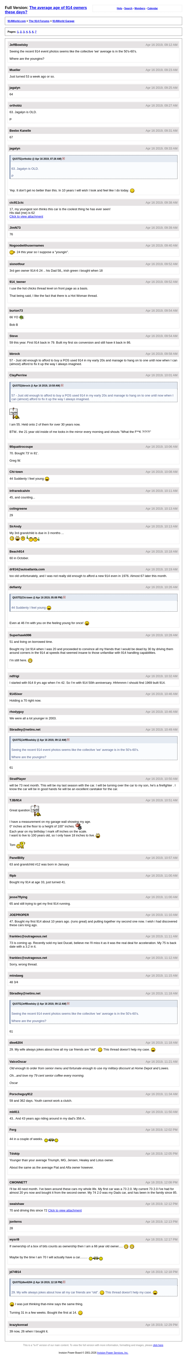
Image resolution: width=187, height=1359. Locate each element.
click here (158, 1345)
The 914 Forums (39, 21)
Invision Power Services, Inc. (112, 1352)
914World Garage (63, 21)
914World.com (17, 21)
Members (140, 8)
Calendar (152, 8)
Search (128, 8)
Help (119, 8)
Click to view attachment (26, 216)
